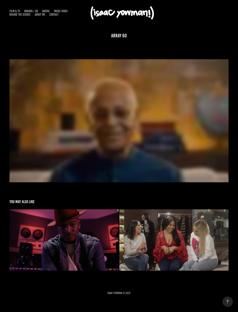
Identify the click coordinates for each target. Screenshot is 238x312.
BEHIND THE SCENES (19, 14)
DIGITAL (46, 11)
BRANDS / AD (31, 11)
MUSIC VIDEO (60, 11)
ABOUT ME (40, 14)
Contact (54, 14)
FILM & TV (14, 11)
